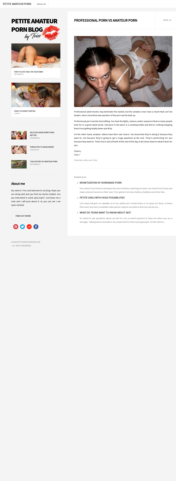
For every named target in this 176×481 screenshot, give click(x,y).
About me (41, 4)
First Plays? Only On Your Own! (28, 72)
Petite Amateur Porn (17, 4)
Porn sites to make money (42, 147)
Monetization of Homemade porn (101, 182)
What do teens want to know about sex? (105, 212)
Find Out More (23, 215)
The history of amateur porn (43, 161)
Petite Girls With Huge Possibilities (102, 197)
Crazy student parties (24, 111)
